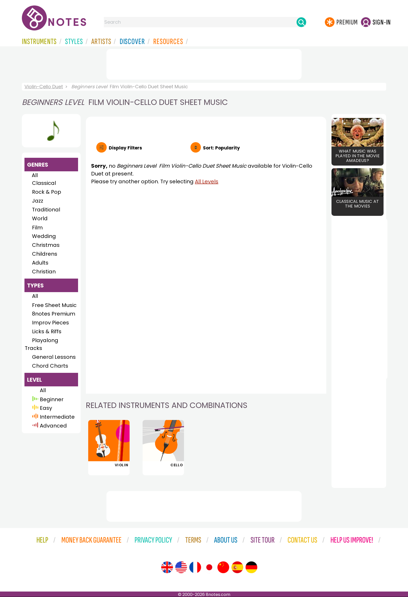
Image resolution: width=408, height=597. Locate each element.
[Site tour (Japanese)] (209, 567)
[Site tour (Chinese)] (223, 567)
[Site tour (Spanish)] (237, 567)
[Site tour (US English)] (181, 567)
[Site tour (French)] (195, 567)
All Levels (206, 181)
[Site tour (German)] (251, 567)
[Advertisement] (204, 63)
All (35, 175)
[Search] (301, 22)
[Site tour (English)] (167, 567)
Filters (125, 148)
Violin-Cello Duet (43, 86)
